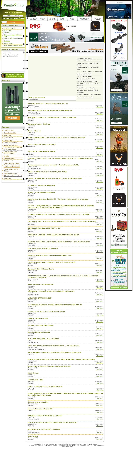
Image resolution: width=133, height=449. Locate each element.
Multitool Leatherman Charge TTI (40, 409)
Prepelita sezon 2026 (10, 28)
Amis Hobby (7, 135)
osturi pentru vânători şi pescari (14, 75)
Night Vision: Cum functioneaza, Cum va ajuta (44, 429)
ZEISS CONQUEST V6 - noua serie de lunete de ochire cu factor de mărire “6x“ (56, 138)
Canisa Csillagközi (9, 158)
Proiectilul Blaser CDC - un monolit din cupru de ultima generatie (51, 262)
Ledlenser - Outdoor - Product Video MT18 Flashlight (88, 64)
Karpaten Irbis (8, 140)
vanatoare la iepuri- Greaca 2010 (85, 97)
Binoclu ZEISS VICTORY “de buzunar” (42, 144)
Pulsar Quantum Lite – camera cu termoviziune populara (48, 103)
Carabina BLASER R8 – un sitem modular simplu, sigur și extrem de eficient (55, 178)
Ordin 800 (6, 33)
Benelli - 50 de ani (34, 131)
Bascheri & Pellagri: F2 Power (85, 58)
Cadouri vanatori (8, 130)
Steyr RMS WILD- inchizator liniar (13, 39)
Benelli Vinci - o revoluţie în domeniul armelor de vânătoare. (49, 366)
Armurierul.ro (7, 178)
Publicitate (16, 18)
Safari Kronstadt (8, 138)
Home (3, 18)
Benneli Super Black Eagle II (84, 76)
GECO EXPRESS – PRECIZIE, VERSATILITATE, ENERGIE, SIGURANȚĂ (54, 352)
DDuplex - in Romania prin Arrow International (89, 94)
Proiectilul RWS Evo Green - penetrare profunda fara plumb (50, 255)
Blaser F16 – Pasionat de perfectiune (41, 185)
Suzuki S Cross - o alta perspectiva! (41, 284)
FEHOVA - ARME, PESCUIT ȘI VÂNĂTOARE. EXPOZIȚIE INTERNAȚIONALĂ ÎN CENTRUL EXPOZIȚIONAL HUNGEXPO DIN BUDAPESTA (61, 206)
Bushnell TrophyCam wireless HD (86, 88)
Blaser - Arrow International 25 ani (86, 79)
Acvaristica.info (8, 161)
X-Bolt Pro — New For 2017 (84, 74)
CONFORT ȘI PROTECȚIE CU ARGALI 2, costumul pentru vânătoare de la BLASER (58, 214)
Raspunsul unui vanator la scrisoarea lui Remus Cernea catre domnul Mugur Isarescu (59, 242)
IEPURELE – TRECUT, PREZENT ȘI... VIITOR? (45, 416)
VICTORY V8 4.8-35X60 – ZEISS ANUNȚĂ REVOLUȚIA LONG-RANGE (53, 235)
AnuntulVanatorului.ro (10, 133)
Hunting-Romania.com (10, 142)
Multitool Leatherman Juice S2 (39, 332)
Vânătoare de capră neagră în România (41, 151)
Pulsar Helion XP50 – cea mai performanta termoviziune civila (50, 110)
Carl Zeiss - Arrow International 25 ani (87, 81)
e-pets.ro (6, 156)
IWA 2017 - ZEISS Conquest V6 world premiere (89, 71)
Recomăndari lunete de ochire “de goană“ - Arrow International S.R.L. (53, 165)
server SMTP (7, 30)
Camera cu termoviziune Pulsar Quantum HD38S (45, 386)
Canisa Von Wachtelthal (11, 145)
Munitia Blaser (33, 373)
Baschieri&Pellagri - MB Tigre (39, 124)
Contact (22, 18)
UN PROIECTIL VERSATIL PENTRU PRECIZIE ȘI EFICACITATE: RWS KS (55, 305)
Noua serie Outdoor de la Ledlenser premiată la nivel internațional (52, 117)
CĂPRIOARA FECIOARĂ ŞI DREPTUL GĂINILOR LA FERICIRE (51, 291)
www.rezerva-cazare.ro (10, 173)
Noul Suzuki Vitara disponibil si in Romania (43, 248)
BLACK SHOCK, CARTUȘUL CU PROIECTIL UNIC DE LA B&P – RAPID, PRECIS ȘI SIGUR (61, 359)
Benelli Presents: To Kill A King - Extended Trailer (88, 68)
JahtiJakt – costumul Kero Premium (40, 325)
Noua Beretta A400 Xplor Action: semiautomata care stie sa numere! (52, 422)
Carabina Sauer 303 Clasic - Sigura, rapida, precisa (46, 312)
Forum (12, 23)
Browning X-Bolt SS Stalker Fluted (41, 269)
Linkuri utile (9, 18)
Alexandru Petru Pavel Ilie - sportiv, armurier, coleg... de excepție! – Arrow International (60, 158)
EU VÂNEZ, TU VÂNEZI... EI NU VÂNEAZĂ (43, 339)
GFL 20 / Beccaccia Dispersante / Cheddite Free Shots (88, 84)
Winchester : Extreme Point (84, 60)
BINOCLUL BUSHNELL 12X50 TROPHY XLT (44, 228)
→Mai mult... (99, 107)
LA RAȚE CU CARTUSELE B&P (39, 298)
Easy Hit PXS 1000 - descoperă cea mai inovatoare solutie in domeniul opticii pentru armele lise (62, 221)
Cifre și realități (8, 43)
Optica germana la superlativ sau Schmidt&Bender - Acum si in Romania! (53, 346)
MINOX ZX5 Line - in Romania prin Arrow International (87, 91)
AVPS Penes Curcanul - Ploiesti (13, 176)
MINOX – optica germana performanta (41, 192)
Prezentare (7, 41)
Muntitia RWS (33, 436)
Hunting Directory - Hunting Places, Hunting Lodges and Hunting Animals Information (12, 165)
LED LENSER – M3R (35, 380)
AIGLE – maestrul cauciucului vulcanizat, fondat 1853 (47, 172)
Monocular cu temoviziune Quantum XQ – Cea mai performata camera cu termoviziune (58, 199)
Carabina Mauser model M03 (38, 402)
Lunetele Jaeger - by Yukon (38, 318)
